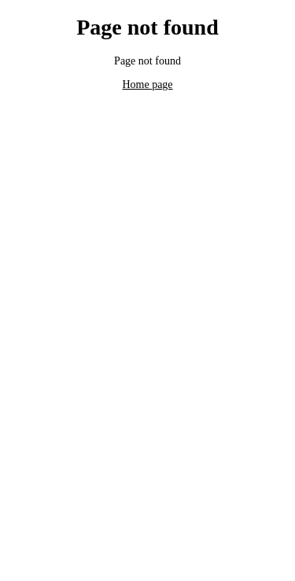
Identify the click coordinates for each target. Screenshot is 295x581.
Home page (147, 84)
